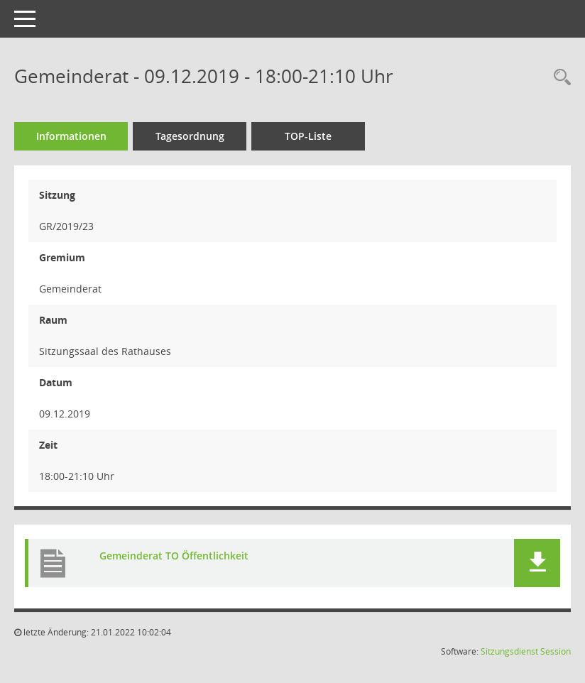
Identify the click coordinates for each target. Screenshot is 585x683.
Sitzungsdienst (509, 651)
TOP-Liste (308, 136)
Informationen (71, 136)
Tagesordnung (189, 136)
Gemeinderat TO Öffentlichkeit (173, 556)
